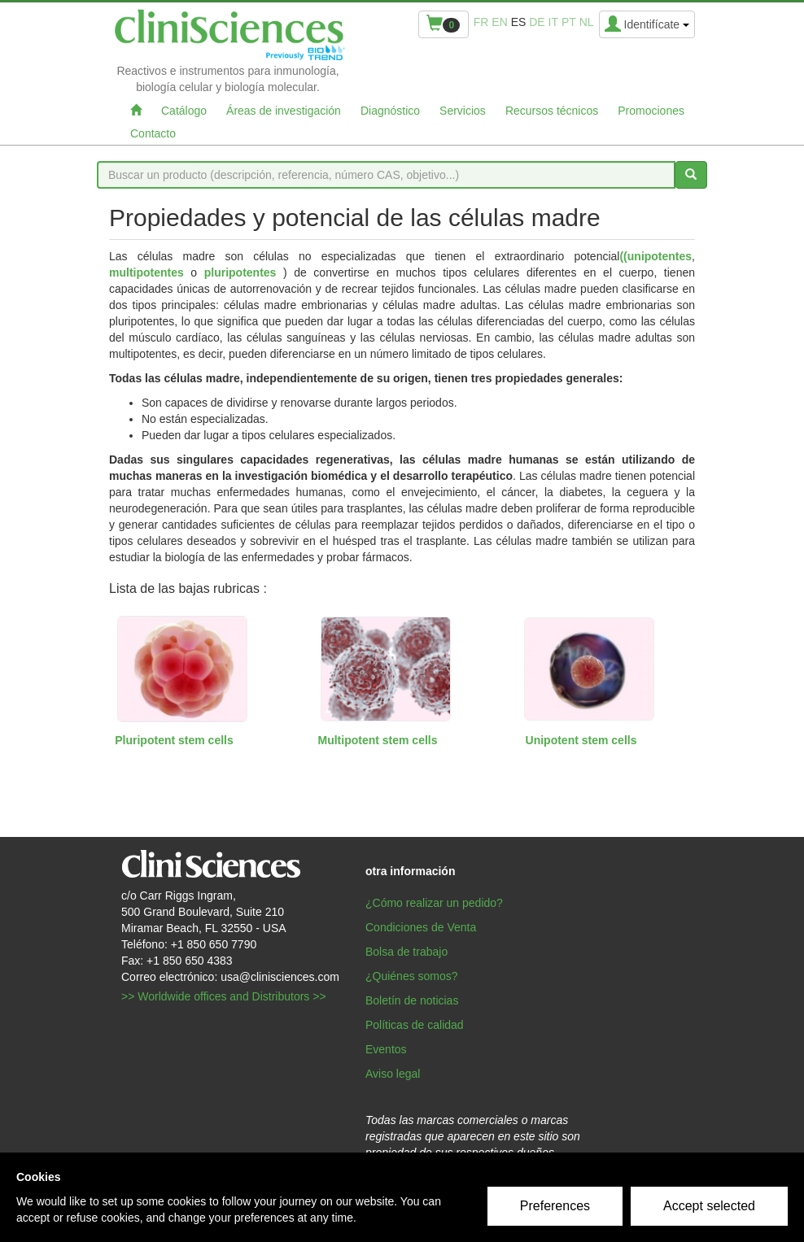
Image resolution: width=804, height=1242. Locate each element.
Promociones (651, 110)
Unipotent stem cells (581, 740)
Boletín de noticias (411, 1000)
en (499, 21)
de (536, 21)
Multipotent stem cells (377, 740)
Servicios (462, 110)
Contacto (153, 133)
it (553, 21)
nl (586, 21)
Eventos (386, 1049)
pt (568, 21)
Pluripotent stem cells (174, 740)
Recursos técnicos (551, 110)
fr (481, 21)
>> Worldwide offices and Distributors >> (223, 996)
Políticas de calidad (414, 1024)
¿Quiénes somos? (411, 976)
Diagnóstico (390, 110)
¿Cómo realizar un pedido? (434, 902)
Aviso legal (392, 1073)
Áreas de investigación (283, 110)
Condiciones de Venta (420, 927)
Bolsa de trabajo (406, 951)
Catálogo (184, 110)
